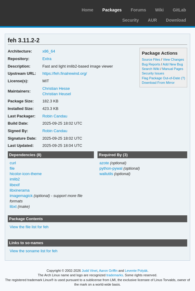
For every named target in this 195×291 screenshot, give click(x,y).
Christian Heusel (56, 94)
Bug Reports (151, 64)
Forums (138, 10)
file (12, 168)
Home (87, 10)
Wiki (159, 10)
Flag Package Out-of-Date (161, 78)
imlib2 (15, 179)
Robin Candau (54, 116)
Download (176, 20)
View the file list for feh (29, 227)
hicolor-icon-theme (26, 173)
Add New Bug (173, 64)
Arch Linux (33, 9)
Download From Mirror (158, 82)
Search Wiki (151, 69)
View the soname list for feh (33, 251)
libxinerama (19, 190)
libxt (13, 206)
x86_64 (48, 51)
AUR (152, 20)
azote (104, 163)
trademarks (114, 275)
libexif (15, 185)
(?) (183, 78)
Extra (46, 58)
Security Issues (153, 73)
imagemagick (21, 195)
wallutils (106, 173)
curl (13, 163)
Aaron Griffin (108, 270)
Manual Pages (172, 69)
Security (130, 20)
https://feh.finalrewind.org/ (64, 73)
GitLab (179, 10)
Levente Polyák (136, 270)
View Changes (173, 59)
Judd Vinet (90, 270)
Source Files (151, 59)
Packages (112, 10)
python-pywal (110, 168)
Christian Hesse (56, 88)
